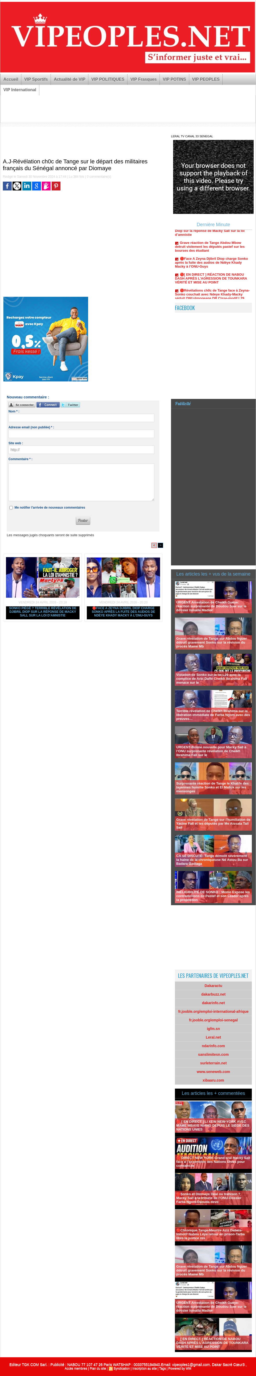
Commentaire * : (20, 459)
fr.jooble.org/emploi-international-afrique (213, 1011)
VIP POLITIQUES (107, 79)
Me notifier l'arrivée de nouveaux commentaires (50, 507)
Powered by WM (179, 1368)
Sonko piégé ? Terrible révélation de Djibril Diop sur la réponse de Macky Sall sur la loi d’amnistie (42, 611)
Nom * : (13, 411)
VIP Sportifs (36, 79)
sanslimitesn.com (213, 1054)
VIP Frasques (143, 79)
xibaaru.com (213, 1080)
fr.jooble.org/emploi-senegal (213, 1020)
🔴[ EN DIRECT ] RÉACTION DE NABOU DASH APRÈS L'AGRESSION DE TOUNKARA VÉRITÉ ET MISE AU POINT (211, 283)
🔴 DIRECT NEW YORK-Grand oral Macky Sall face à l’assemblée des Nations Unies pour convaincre (213, 1162)
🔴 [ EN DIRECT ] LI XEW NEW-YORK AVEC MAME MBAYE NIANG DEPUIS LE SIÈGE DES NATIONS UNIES (212, 1125)
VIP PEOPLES (206, 79)
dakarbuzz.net (213, 994)
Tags (162, 1368)
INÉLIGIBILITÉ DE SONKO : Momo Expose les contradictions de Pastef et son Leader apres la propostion (213, 896)
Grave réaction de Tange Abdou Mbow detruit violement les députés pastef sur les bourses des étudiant (210, 251)
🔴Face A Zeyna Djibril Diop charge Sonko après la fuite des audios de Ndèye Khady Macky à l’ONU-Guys (123, 611)
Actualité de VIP (69, 79)
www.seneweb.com (213, 1072)
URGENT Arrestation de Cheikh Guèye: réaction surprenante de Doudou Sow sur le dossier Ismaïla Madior (211, 606)
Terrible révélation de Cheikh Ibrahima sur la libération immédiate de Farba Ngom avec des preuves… (213, 715)
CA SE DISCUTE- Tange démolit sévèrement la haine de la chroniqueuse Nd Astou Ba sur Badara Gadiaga (212, 860)
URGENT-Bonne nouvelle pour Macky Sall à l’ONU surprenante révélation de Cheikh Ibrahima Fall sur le (211, 751)
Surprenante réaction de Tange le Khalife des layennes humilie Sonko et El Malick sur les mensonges (212, 787)
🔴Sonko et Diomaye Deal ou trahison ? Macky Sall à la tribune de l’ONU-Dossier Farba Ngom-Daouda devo (208, 1198)
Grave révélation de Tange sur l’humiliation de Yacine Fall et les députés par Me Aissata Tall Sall (213, 823)
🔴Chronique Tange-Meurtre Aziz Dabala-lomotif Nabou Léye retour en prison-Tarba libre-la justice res (210, 1234)
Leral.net (213, 1037)
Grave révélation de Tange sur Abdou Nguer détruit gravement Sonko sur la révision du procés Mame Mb (211, 642)
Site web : (15, 443)
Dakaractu (213, 986)
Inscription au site (144, 1368)
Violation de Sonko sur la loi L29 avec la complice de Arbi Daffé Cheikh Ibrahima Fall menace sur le (211, 678)
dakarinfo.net (213, 1003)
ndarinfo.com (213, 1046)
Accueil (10, 79)
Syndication (122, 1368)
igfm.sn (213, 1029)
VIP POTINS (174, 79)
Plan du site (98, 1368)
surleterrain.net (213, 1063)
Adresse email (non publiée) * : (31, 427)
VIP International (19, 90)
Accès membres (76, 1368)
